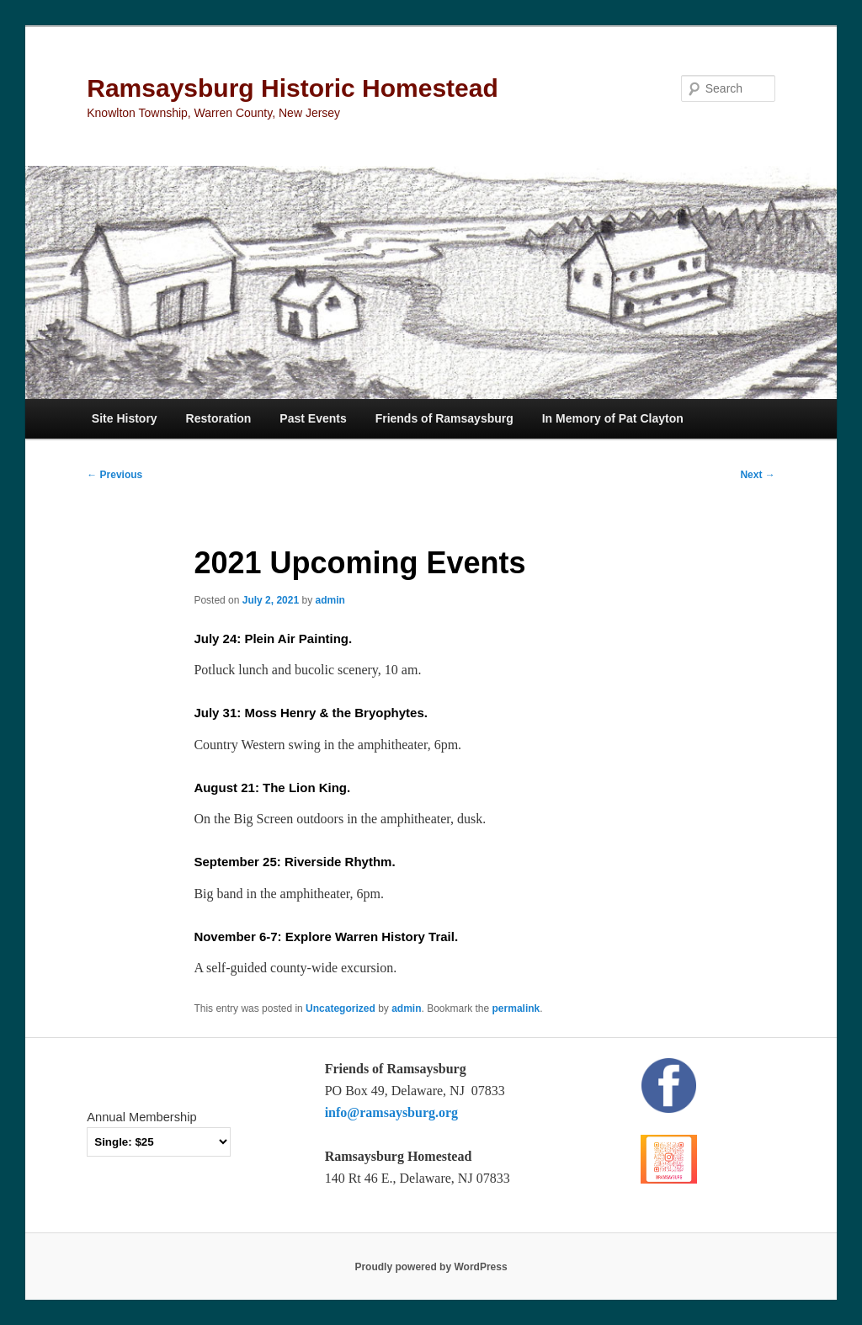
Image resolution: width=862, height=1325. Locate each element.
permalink (516, 1008)
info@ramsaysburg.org (391, 1112)
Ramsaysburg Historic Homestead (292, 88)
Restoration (219, 418)
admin (330, 600)
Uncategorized (340, 1008)
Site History (124, 418)
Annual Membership (141, 1117)
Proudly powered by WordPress (430, 1267)
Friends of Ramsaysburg (444, 418)
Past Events (312, 418)
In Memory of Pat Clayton (613, 418)
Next (757, 475)
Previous (114, 475)
